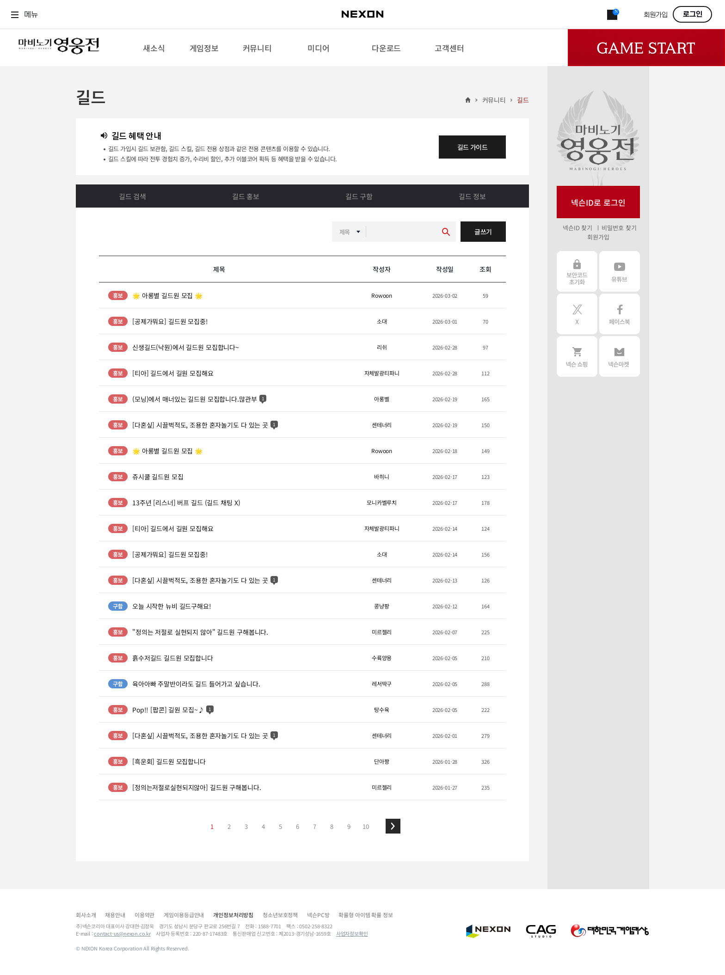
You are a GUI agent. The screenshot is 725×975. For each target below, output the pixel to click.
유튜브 (619, 271)
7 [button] (314, 826)
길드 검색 (132, 196)
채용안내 (115, 915)
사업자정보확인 (352, 933)
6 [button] (297, 826)
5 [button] (280, 826)
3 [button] (246, 826)
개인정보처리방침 (233, 915)
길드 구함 (359, 196)
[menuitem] (153, 47)
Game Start (646, 47)
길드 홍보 (245, 196)
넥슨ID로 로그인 (598, 202)
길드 (523, 99)
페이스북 (619, 314)
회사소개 (86, 915)
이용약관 (144, 915)
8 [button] (331, 826)
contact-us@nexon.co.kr (122, 933)
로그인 (692, 14)
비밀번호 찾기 (619, 227)
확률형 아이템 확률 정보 (365, 915)
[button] (393, 826)
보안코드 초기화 (577, 271)
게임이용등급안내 (184, 915)
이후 (393, 826)
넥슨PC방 (318, 915)
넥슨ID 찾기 (577, 227)
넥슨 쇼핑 (577, 356)
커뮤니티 (494, 99)
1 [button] (212, 826)
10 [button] (365, 826)
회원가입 (656, 15)
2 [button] (229, 826)
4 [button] (263, 826)
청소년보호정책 (280, 915)
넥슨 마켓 (619, 356)
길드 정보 (472, 196)
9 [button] (348, 826)
